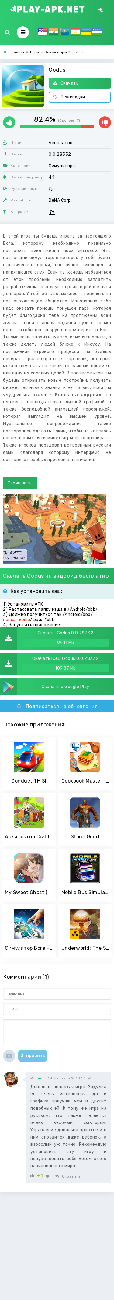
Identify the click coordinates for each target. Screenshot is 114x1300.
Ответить (68, 1176)
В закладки (69, 97)
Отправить (32, 1055)
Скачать (65, 83)
